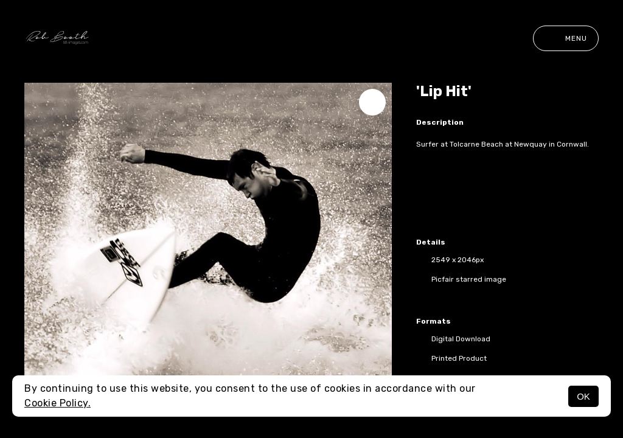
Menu (566, 38)
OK (583, 396)
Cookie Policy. (57, 403)
